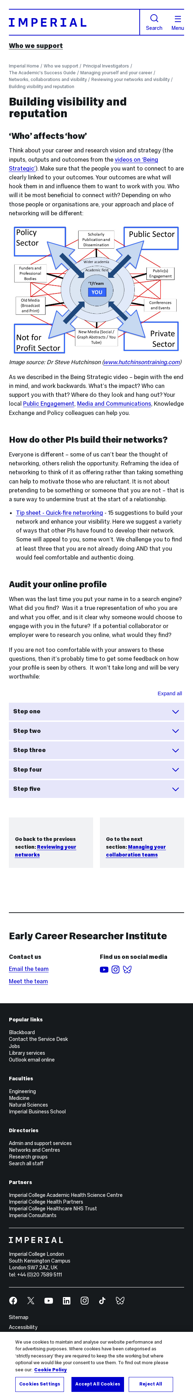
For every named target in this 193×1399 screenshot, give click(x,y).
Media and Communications (114, 403)
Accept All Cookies (97, 1384)
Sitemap (18, 1317)
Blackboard (22, 1032)
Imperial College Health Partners (46, 1202)
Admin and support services (40, 1143)
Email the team (29, 969)
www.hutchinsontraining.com (141, 362)
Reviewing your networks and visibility (130, 79)
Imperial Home (24, 66)
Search (154, 22)
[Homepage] (74, 22)
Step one (96, 711)
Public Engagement (48, 403)
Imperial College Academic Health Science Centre (66, 1195)
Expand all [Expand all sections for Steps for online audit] (170, 693)
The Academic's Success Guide (42, 72)
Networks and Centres (34, 1150)
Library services (27, 1053)
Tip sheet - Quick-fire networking (59, 513)
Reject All (150, 1384)
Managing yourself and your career (116, 72)
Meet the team (28, 981)
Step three (96, 750)
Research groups (28, 1157)
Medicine (19, 1098)
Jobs (14, 1046)
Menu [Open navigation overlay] (177, 23)
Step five (96, 789)
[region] (96, 1365)
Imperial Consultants (33, 1215)
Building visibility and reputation (41, 86)
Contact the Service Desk (38, 1039)
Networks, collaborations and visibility (48, 79)
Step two (96, 730)
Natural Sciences (28, 1105)
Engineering (22, 1091)
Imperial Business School (37, 1111)
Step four (96, 769)
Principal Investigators (106, 66)
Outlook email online (32, 1060)
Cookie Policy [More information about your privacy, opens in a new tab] (50, 1370)
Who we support (36, 46)
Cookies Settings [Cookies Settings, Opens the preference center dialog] (39, 1384)
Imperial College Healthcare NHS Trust (53, 1208)
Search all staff (26, 1163)
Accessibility (23, 1327)
